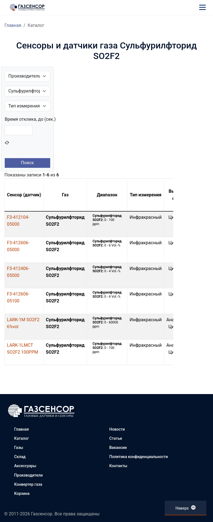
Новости (117, 429)
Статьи (115, 438)
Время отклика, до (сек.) (30, 119)
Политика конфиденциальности (138, 456)
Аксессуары (25, 466)
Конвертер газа (28, 484)
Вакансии (118, 447)
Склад (20, 456)
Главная (12, 25)
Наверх (186, 507)
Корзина (21, 493)
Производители (28, 475)
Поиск (27, 162)
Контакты (118, 466)
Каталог (21, 438)
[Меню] (202, 7)
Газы (18, 447)
